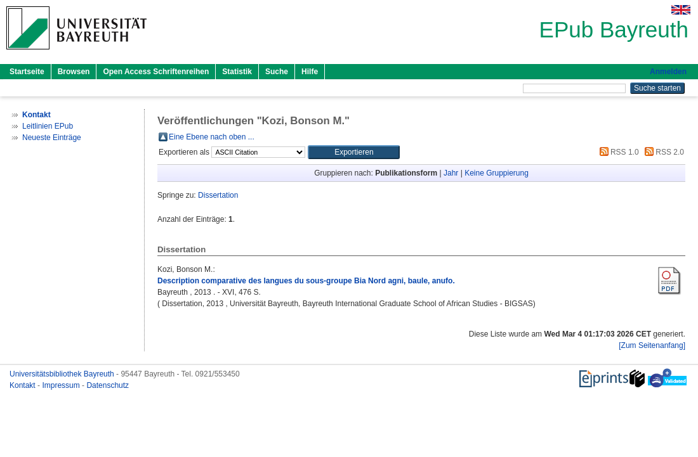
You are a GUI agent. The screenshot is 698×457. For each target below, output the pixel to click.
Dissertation (218, 195)
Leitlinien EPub (47, 126)
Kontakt (23, 385)
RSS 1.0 (617, 152)
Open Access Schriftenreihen (156, 71)
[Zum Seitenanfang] (652, 345)
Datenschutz (107, 385)
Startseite (27, 71)
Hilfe (309, 71)
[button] (354, 152)
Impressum (62, 385)
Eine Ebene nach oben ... (211, 136)
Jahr (451, 173)
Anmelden (668, 71)
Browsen (74, 71)
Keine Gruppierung (496, 173)
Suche (276, 71)
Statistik (237, 71)
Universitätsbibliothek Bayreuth (63, 374)
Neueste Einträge (51, 137)
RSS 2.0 (662, 152)
